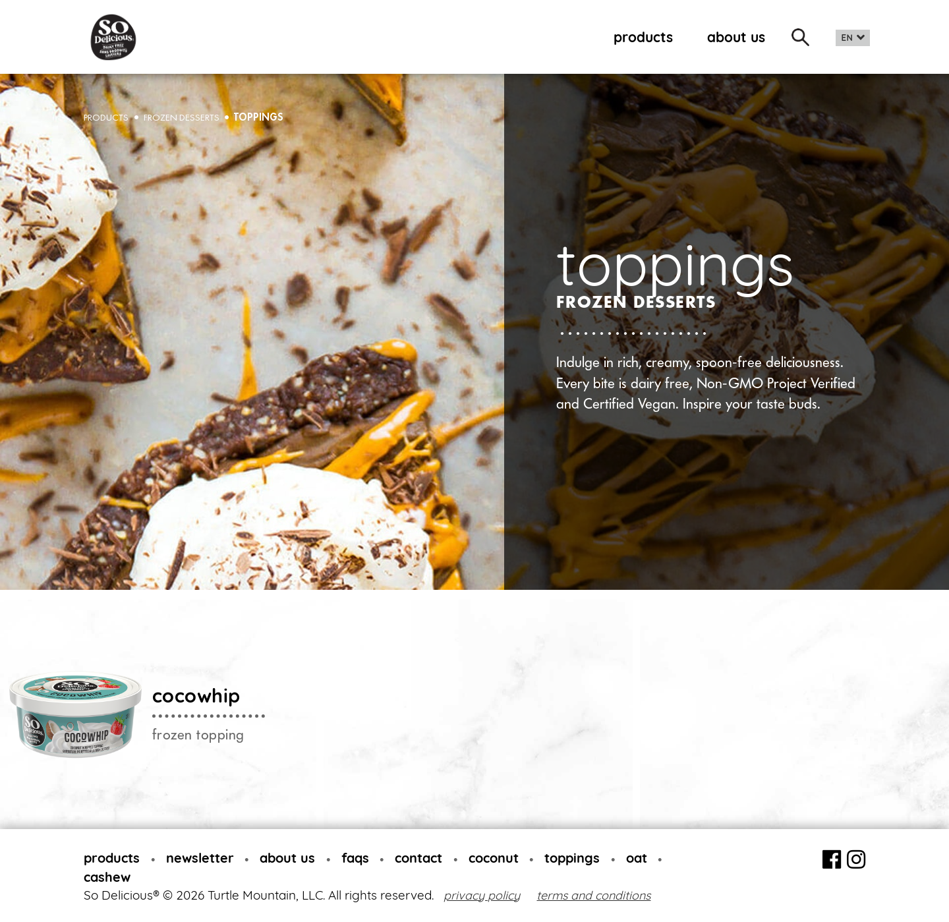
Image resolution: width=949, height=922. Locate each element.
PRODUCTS (106, 117)
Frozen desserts (181, 117)
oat (636, 858)
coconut (494, 858)
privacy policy (482, 895)
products (643, 36)
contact (418, 858)
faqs (355, 858)
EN (847, 38)
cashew (107, 877)
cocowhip (196, 695)
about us (736, 36)
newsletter (200, 858)
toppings (258, 117)
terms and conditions (593, 895)
